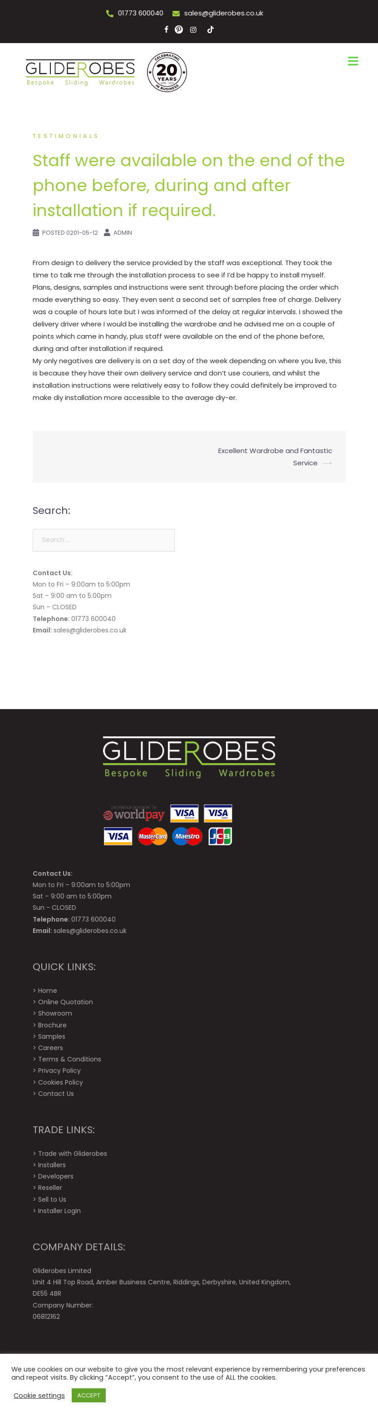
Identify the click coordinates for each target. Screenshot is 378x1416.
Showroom (55, 1013)
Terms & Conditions (69, 1059)
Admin (122, 232)
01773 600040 (140, 13)
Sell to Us (52, 1199)
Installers (52, 1164)
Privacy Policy (59, 1070)
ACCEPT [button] (88, 1395)
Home (47, 990)
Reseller (50, 1187)
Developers (56, 1176)
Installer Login (59, 1210)
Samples (51, 1036)
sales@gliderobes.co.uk (223, 13)
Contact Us (56, 1093)
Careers (50, 1047)
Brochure (52, 1025)
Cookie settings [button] (39, 1395)
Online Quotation (65, 1001)
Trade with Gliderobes (72, 1153)
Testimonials (66, 136)
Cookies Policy (60, 1082)
